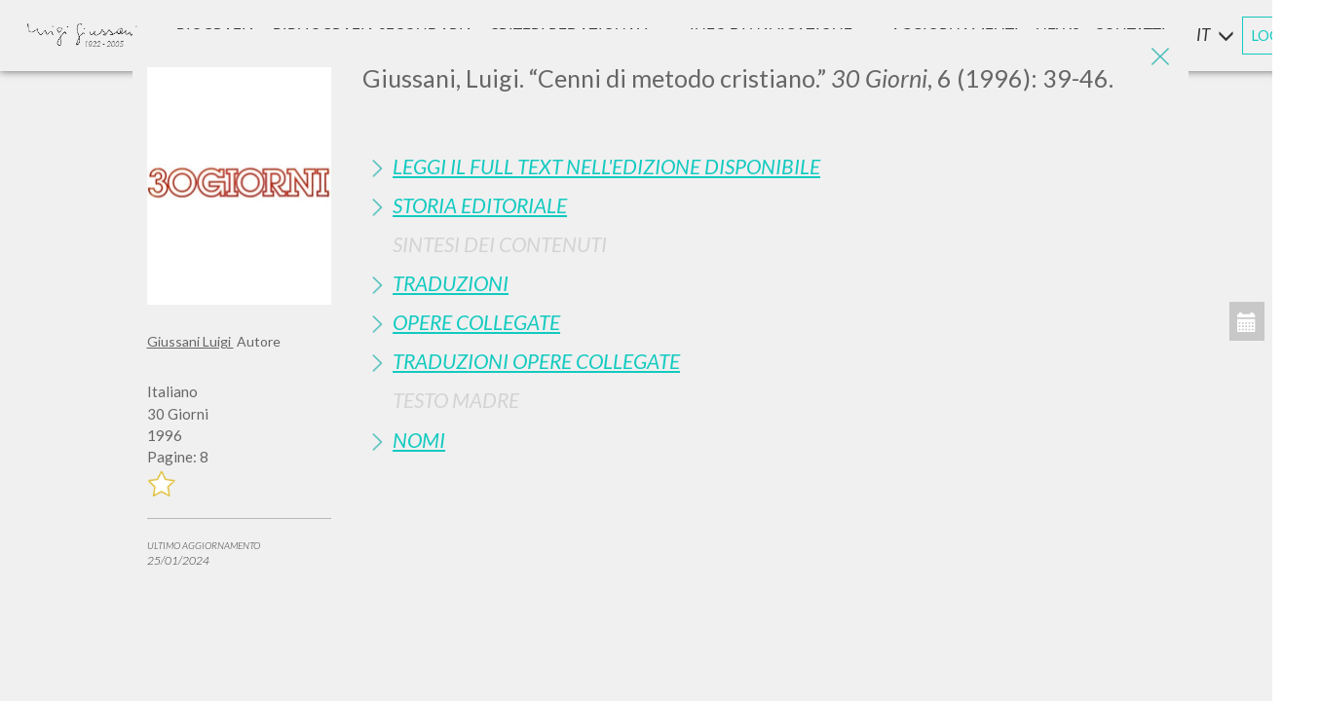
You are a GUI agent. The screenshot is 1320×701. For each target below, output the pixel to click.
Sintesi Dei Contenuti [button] (500, 244)
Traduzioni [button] (451, 283)
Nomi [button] (419, 439)
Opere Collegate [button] (476, 322)
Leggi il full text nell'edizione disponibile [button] (606, 166)
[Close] (1159, 58)
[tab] (767, 166)
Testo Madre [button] (456, 399)
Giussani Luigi (190, 341)
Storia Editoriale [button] (480, 205)
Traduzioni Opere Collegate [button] (536, 361)
